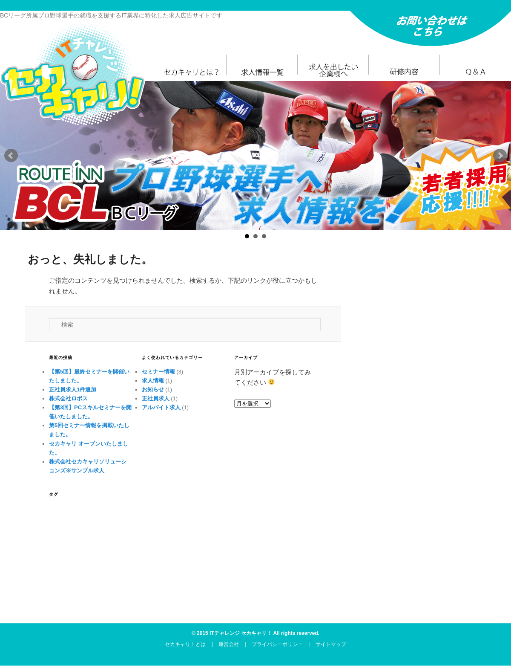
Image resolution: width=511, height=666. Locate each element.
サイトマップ (331, 644)
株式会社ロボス (68, 398)
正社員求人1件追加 (72, 389)
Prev (11, 155)
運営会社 (228, 644)
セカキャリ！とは (185, 644)
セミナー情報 (158, 371)
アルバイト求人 (161, 407)
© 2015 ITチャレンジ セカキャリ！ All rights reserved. (255, 633)
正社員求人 (155, 398)
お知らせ (153, 389)
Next (500, 155)
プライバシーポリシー (277, 644)
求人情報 (153, 380)
